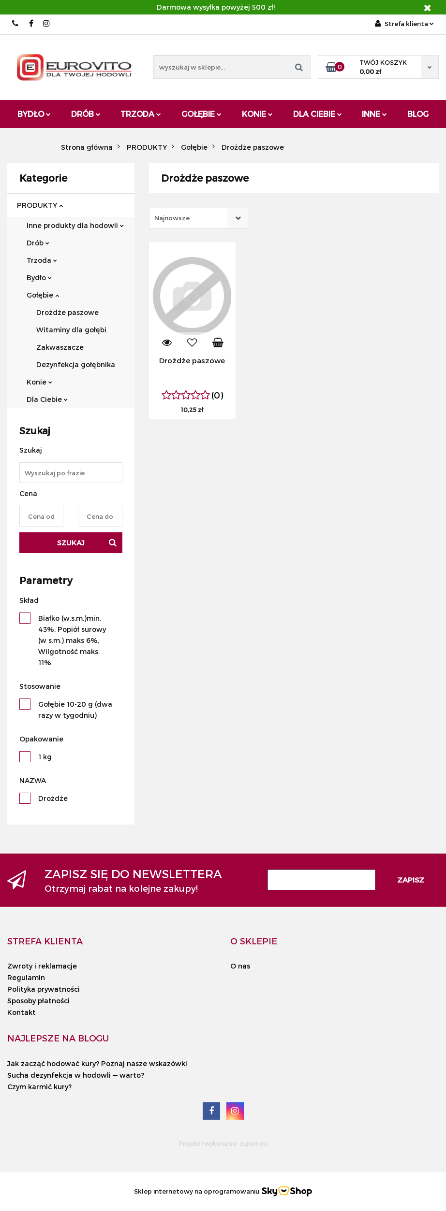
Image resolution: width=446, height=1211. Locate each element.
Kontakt (21, 1012)
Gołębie (201, 113)
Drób (86, 113)
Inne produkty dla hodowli (75, 225)
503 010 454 (15, 23)
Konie (257, 113)
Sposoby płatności (38, 1001)
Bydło (34, 113)
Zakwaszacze (60, 347)
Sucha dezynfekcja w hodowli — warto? (75, 1075)
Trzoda (140, 113)
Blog (418, 113)
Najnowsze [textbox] (172, 218)
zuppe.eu (253, 1143)
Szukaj (71, 543)
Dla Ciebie (317, 113)
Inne (374, 113)
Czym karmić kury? (39, 1087)
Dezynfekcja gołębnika (75, 364)
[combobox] (199, 218)
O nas (240, 966)
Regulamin (26, 977)
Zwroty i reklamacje (42, 966)
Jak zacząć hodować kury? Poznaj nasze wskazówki (97, 1063)
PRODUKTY (40, 205)
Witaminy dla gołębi (71, 330)
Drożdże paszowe (67, 312)
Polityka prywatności (43, 989)
